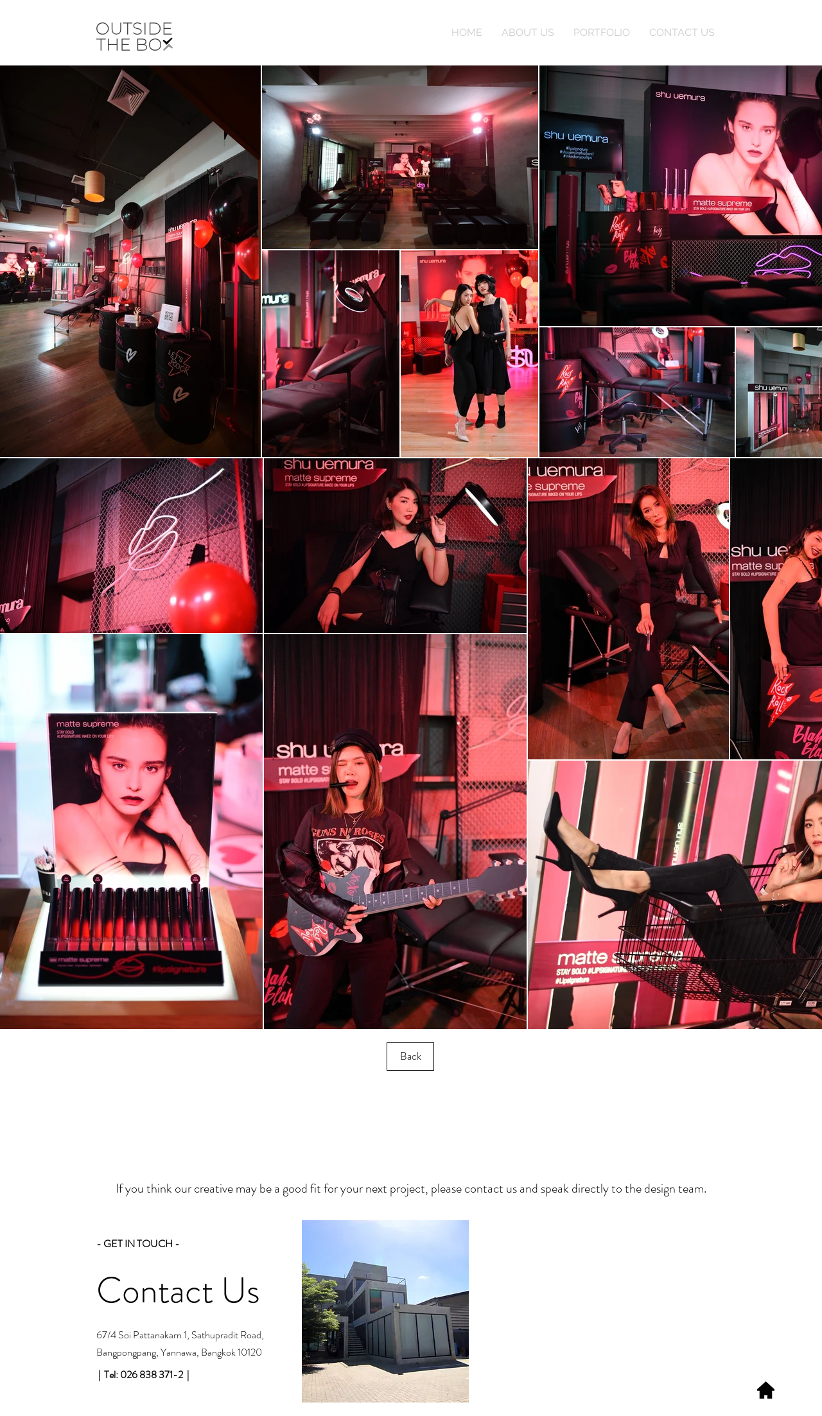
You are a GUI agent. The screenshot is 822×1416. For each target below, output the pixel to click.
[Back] (410, 1056)
